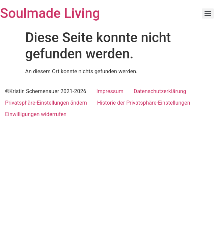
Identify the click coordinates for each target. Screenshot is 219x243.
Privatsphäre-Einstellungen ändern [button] (46, 103)
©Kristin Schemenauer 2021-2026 (45, 91)
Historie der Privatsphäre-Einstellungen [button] (143, 103)
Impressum (110, 91)
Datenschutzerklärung (160, 91)
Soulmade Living (50, 13)
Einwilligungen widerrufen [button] (35, 114)
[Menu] (208, 13)
